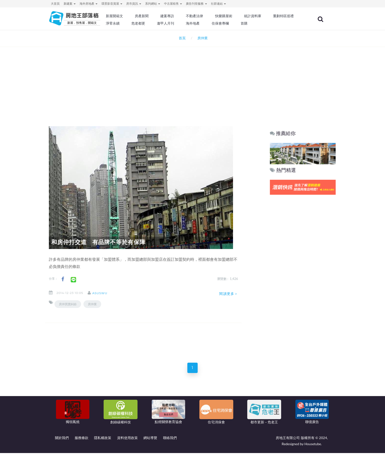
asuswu (103, 293)
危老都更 (185, 23)
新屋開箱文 (130, 16)
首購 (287, 23)
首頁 (181, 38)
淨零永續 (160, 23)
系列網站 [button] (152, 3)
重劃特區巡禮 (132, 23)
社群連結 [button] (218, 3)
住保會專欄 (264, 23)
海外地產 (238, 23)
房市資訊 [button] (133, 3)
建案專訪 (182, 16)
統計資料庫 (264, 16)
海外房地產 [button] (88, 3)
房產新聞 (157, 16)
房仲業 (92, 304)
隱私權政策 (102, 440)
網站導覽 (150, 440)
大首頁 (55, 3)
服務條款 (81, 440)
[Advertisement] (192, 80)
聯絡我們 (170, 440)
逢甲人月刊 (211, 23)
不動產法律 (208, 16)
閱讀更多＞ (228, 293)
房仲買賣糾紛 (68, 304)
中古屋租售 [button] (173, 3)
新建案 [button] (70, 3)
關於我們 (62, 440)
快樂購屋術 (236, 16)
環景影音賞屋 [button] (111, 3)
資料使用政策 (127, 440)
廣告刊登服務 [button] (196, 3)
